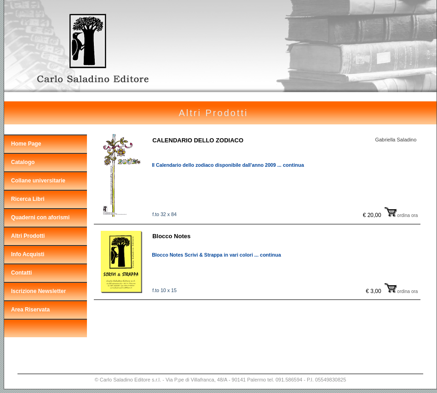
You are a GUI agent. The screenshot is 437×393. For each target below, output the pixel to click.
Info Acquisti (27, 254)
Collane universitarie (38, 180)
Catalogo (22, 162)
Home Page (26, 144)
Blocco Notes (171, 236)
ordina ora (401, 215)
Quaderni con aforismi (40, 217)
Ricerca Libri (28, 199)
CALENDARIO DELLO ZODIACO (197, 140)
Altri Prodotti (28, 236)
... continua (290, 165)
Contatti (21, 273)
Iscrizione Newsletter (38, 291)
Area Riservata (30, 309)
